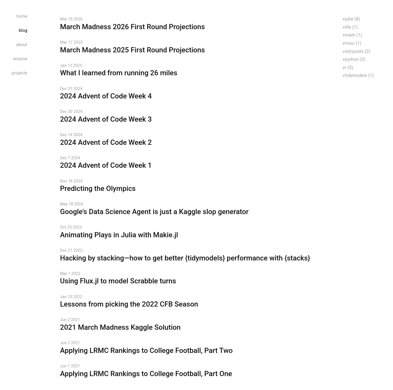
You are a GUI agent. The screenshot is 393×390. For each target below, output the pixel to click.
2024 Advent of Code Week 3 (106, 119)
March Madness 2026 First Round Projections (132, 27)
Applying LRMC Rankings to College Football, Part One (146, 374)
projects (19, 73)
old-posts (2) (357, 51)
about (21, 44)
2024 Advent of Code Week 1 (106, 165)
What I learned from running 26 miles (118, 73)
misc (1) (353, 43)
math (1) (353, 35)
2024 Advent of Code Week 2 (106, 142)
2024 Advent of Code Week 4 (106, 96)
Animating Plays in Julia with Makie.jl (119, 235)
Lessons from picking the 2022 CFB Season (129, 304)
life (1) (351, 27)
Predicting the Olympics (98, 188)
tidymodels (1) (359, 75)
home (21, 16)
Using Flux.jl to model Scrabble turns (118, 281)
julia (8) (352, 19)
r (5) (349, 67)
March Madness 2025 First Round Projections (132, 50)
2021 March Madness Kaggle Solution (120, 327)
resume (20, 58)
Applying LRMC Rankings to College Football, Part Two (146, 350)
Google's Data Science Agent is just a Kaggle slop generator (154, 212)
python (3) (355, 59)
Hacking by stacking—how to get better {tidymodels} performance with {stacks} (185, 258)
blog (23, 30)
